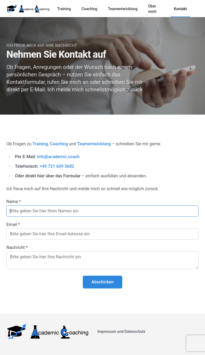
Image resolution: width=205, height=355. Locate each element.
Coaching (89, 9)
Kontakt (180, 9)
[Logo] (28, 8)
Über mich (152, 9)
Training (64, 9)
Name (13, 201)
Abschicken (102, 281)
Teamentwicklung (122, 9)
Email (13, 224)
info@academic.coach (58, 156)
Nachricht (17, 247)
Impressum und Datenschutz (121, 331)
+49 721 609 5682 (57, 166)
